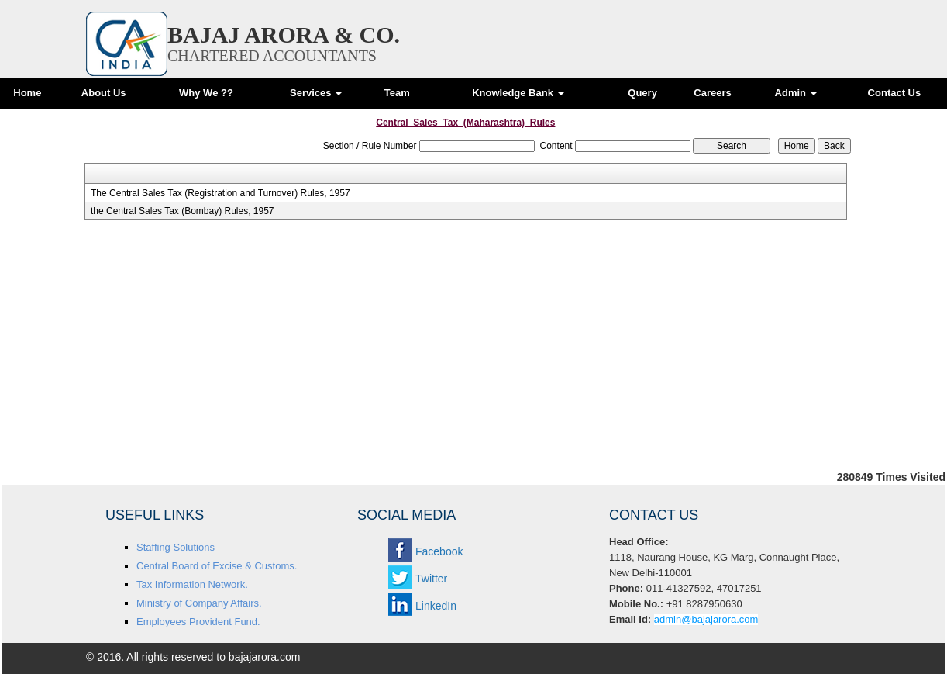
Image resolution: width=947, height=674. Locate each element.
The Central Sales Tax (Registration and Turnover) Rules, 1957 (220, 193)
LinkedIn (435, 606)
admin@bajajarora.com (706, 619)
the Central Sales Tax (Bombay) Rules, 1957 (182, 211)
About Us (103, 93)
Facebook (439, 551)
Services (316, 93)
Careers (712, 93)
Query (642, 93)
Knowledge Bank (517, 93)
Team (397, 93)
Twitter (431, 578)
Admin (796, 93)
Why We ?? (206, 93)
